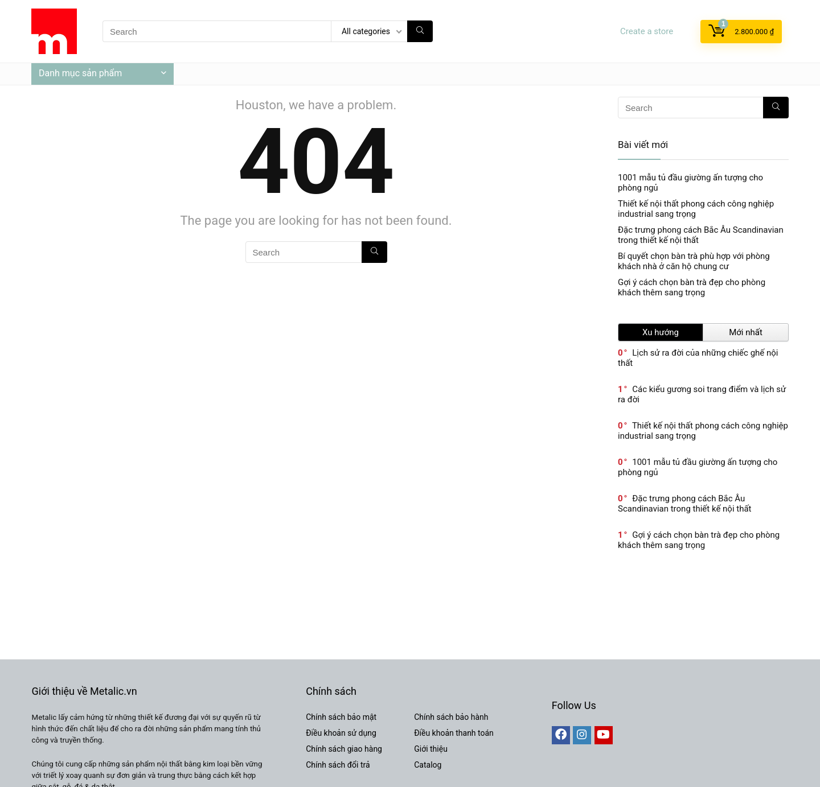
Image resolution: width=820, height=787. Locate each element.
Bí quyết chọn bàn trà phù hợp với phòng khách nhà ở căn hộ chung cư (694, 261)
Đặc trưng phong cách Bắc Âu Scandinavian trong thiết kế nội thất (685, 503)
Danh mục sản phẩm (80, 73)
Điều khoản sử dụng (341, 732)
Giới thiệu (431, 748)
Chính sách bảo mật (341, 717)
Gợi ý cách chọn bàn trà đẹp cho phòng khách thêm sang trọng (691, 287)
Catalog (427, 764)
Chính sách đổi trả (338, 764)
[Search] (420, 31)
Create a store (646, 31)
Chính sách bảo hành (451, 717)
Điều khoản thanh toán (454, 732)
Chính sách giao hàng (344, 748)
